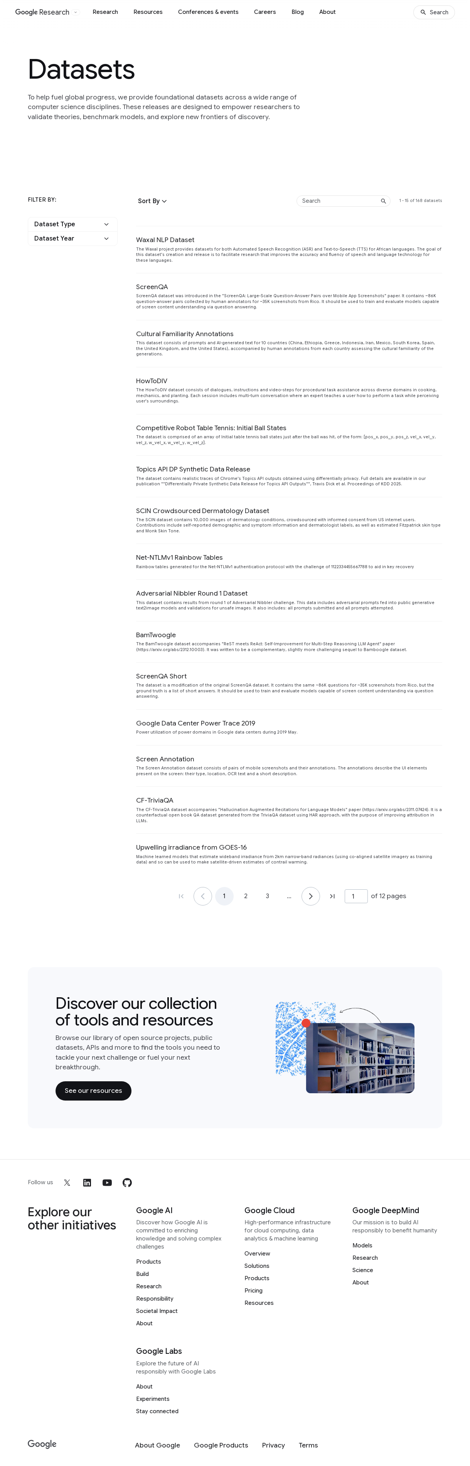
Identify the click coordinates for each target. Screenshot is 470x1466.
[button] (153, 201)
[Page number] (356, 896)
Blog (297, 11)
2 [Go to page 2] (246, 896)
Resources (148, 11)
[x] (67, 1182)
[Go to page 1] (203, 896)
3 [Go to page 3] (267, 896)
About (327, 11)
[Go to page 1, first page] (181, 896)
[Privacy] (273, 1445)
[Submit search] (383, 201)
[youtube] (107, 1182)
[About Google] (157, 1445)
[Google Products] (221, 1445)
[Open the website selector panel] (75, 12)
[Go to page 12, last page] (332, 896)
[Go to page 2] (311, 896)
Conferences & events (208, 11)
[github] (127, 1182)
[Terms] (308, 1445)
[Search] (434, 12)
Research (105, 11)
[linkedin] (87, 1182)
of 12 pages (388, 896)
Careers (265, 11)
